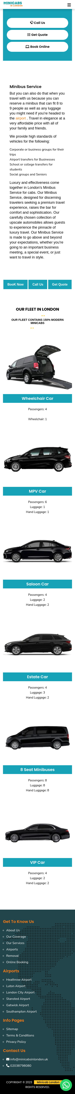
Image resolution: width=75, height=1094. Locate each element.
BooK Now (15, 284)
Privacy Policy (16, 1042)
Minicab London (48, 1082)
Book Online (37, 46)
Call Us (37, 23)
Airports (12, 949)
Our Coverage (16, 936)
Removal (12, 956)
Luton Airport (15, 986)
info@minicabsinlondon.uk (27, 1059)
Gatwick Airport (17, 1005)
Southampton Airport (21, 1011)
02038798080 (18, 1066)
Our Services (15, 943)
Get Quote (37, 34)
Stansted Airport (18, 999)
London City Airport (20, 992)
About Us (13, 930)
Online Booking (17, 962)
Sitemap (12, 1029)
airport (21, 118)
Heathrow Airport (19, 980)
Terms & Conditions (20, 1035)
